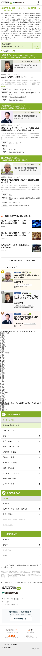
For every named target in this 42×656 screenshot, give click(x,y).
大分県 (2, 395)
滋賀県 (2, 375)
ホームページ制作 (9, 478)
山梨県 (2, 354)
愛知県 (2, 365)
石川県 (2, 360)
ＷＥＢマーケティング (11, 473)
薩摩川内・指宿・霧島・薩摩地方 (15, 509)
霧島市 (2, 411)
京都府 (2, 374)
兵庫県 (2, 377)
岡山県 (2, 383)
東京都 (2, 345)
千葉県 (2, 348)
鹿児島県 (3, 400)
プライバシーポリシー (11, 605)
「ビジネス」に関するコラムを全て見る (21, 260)
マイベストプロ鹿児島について (14, 599)
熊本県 (2, 397)
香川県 (2, 389)
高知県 (2, 391)
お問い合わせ (8, 647)
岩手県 (2, 337)
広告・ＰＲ (7, 436)
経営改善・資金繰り (10, 452)
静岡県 (2, 366)
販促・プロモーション (11, 441)
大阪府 (2, 372)
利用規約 (6, 602)
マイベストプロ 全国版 (10, 644)
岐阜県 (2, 369)
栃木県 (2, 350)
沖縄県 (2, 401)
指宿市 (5, 545)
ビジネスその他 (8, 484)
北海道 (2, 334)
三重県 (2, 368)
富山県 (2, 359)
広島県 (2, 382)
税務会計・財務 (8, 457)
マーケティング (8, 430)
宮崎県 (2, 398)
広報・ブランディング (11, 446)
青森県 (2, 336)
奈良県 (2, 379)
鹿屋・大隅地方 (8, 514)
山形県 (2, 342)
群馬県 (2, 351)
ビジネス (12, 420)
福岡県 (2, 394)
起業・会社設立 (8, 468)
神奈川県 (3, 346)
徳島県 (2, 388)
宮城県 (2, 340)
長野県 (2, 356)
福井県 (2, 362)
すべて (5, 420)
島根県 (2, 385)
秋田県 (2, 339)
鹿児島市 (3, 406)
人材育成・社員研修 (10, 462)
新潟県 (2, 357)
